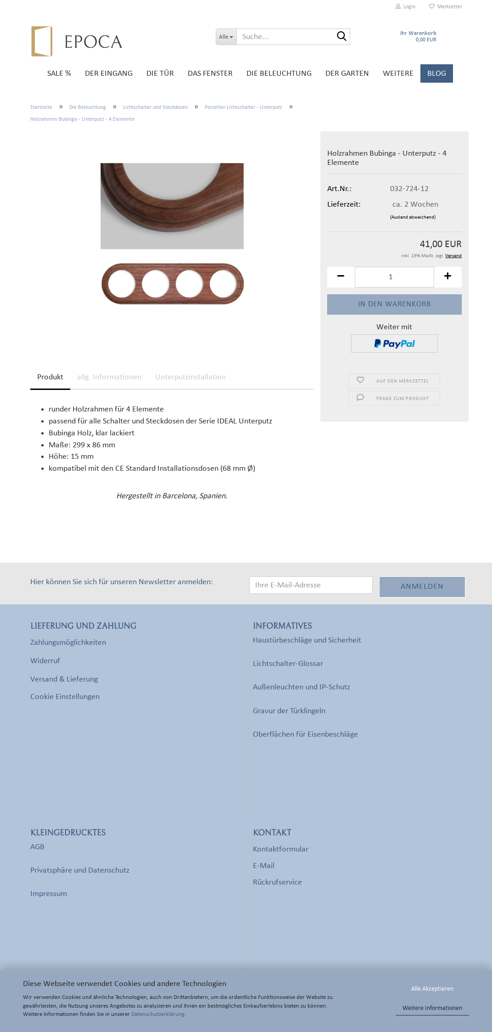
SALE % (59, 73)
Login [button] (405, 7)
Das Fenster (210, 73)
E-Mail (263, 866)
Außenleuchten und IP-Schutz (301, 687)
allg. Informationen (109, 377)
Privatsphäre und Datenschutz (79, 870)
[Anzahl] (394, 277)
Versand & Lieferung (64, 679)
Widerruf (45, 661)
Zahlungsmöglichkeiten (68, 642)
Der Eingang (109, 73)
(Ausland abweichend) (413, 217)
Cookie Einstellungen (65, 697)
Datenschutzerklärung (157, 1014)
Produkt (50, 377)
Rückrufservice (277, 882)
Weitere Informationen (432, 1008)
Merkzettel (445, 7)
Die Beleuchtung (279, 73)
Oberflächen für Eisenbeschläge (305, 734)
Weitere (398, 73)
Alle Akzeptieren (432, 989)
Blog (436, 73)
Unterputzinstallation (190, 377)
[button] (341, 277)
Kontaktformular (280, 849)
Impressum (48, 894)
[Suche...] (226, 36)
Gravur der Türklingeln (289, 711)
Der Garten (347, 73)
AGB (37, 847)
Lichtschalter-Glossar (288, 664)
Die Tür (160, 73)
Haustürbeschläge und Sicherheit (307, 640)
